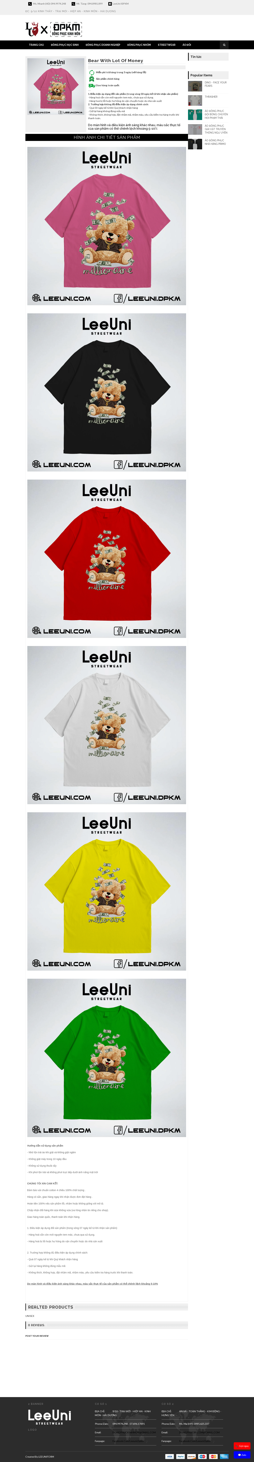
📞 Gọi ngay (242, 1445)
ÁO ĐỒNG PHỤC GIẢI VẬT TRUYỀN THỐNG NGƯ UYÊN (216, 129)
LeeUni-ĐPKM (118, 4)
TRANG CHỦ (36, 44)
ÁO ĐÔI (187, 44)
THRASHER (211, 96)
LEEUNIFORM (46, 1456)
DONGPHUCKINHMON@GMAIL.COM (134, 1432)
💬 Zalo (242, 1454)
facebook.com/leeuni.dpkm (128, 1440)
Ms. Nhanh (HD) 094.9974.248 (47, 4)
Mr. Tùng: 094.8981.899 (87, 4)
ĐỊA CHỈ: (100, 1411)
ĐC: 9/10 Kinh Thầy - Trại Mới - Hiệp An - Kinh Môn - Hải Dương (70, 11)
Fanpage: (100, 1440)
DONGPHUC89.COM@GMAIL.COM (199, 1432)
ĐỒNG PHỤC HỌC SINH (65, 44)
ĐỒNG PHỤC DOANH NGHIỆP (103, 44)
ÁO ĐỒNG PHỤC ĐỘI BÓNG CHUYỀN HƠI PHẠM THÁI (216, 114)
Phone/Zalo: (101, 1423)
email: (98, 1432)
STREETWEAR (167, 44)
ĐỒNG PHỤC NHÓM (139, 44)
